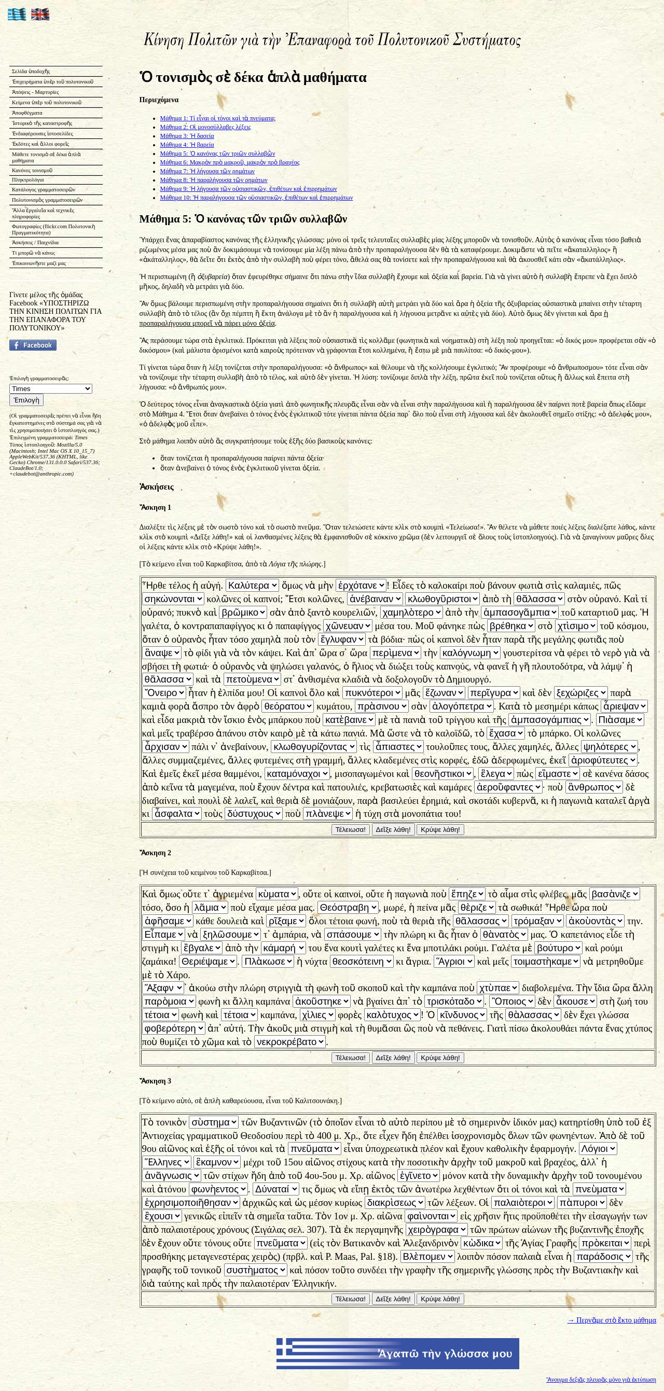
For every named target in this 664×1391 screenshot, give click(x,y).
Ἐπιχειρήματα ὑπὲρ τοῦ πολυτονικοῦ (53, 82)
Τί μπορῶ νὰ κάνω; (34, 253)
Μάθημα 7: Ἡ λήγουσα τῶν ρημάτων (207, 171)
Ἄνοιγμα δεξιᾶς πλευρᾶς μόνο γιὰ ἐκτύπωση (601, 1379)
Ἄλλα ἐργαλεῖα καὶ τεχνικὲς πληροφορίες (43, 213)
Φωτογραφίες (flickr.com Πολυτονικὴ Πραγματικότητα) (53, 229)
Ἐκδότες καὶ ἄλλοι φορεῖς (40, 144)
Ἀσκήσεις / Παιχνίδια (35, 242)
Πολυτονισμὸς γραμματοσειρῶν (47, 200)
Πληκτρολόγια (28, 180)
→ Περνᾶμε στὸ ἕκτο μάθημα (612, 1320)
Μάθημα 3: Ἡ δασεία (187, 136)
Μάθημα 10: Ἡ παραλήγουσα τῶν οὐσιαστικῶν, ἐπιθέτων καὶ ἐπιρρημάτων (256, 197)
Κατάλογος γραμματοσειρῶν (43, 189)
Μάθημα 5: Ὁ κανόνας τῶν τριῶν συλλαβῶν (217, 153)
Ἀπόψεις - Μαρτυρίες (35, 92)
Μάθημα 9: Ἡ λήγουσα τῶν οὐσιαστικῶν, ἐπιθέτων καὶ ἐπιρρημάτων (248, 188)
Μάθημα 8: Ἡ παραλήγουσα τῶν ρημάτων (214, 180)
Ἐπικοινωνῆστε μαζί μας (39, 263)
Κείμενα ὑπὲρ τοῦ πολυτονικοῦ (46, 102)
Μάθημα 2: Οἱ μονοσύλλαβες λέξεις (205, 127)
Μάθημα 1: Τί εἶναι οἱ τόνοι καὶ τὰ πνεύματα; (218, 118)
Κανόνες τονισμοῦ (32, 170)
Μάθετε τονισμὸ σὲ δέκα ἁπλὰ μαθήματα (46, 157)
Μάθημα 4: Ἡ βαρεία (187, 144)
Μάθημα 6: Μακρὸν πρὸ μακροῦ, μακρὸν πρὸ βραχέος (230, 162)
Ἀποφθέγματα (27, 113)
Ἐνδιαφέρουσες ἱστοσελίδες (42, 133)
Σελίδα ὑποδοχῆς (31, 71)
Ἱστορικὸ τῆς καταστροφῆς (42, 123)
